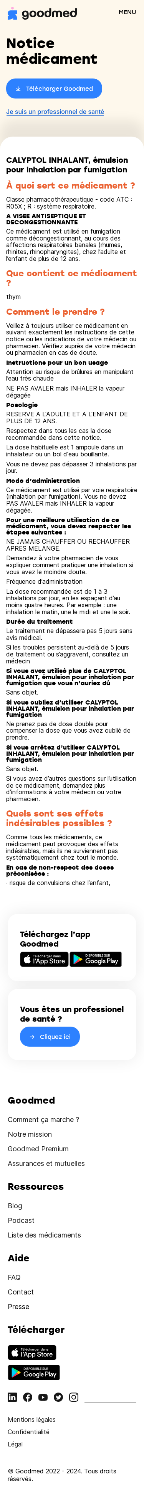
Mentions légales (32, 1419)
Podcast (21, 1220)
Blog (15, 1206)
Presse (18, 1307)
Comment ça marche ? (43, 1120)
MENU (127, 12)
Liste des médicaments (44, 1235)
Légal (15, 1444)
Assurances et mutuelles (46, 1163)
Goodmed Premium (38, 1149)
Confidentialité (29, 1432)
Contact (21, 1292)
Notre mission (30, 1134)
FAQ (14, 1277)
